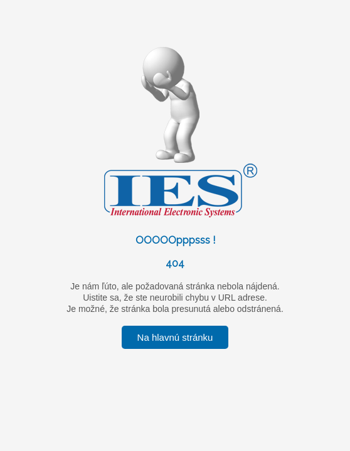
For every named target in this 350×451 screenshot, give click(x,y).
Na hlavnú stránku (175, 337)
